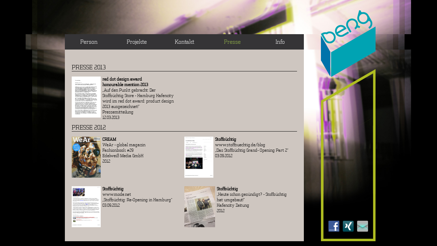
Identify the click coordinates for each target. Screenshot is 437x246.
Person (89, 41)
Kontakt (184, 41)
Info (280, 41)
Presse (232, 41)
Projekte (137, 41)
